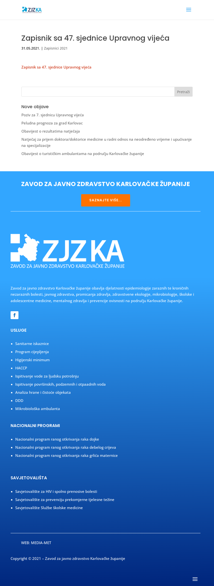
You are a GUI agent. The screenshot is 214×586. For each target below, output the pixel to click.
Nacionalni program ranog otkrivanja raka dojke (57, 439)
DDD (19, 400)
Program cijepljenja (32, 351)
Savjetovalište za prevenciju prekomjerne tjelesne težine (64, 499)
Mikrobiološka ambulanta (37, 408)
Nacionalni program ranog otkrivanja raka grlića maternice (66, 455)
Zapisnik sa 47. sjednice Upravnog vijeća (56, 67)
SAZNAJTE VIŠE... (105, 200)
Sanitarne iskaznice (32, 343)
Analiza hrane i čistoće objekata (43, 392)
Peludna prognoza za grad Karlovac (52, 123)
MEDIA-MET (41, 542)
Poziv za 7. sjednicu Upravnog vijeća (52, 114)
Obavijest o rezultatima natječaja (50, 131)
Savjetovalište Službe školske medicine (49, 507)
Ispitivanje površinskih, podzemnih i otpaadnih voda (60, 384)
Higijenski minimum (32, 359)
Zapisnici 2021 (56, 48)
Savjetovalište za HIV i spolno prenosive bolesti (56, 491)
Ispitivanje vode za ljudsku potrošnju (47, 376)
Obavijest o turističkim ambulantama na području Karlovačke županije (82, 153)
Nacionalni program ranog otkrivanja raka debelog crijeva (65, 447)
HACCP (21, 367)
